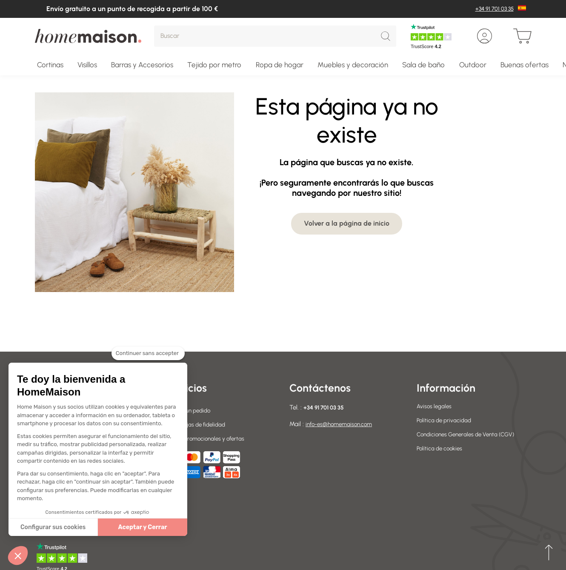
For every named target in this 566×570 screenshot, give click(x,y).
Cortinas (50, 64)
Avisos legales (436, 406)
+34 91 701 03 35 (494, 9)
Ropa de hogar (279, 64)
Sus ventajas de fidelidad (197, 424)
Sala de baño (423, 64)
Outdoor (472, 64)
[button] (18, 555)
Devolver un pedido (189, 410)
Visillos (87, 64)
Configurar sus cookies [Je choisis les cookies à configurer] (53, 527)
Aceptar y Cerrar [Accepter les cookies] (142, 527)
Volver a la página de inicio (346, 223)
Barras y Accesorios (142, 64)
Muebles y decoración (352, 64)
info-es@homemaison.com (343, 424)
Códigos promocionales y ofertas (207, 438)
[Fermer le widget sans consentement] (148, 358)
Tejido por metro (214, 64)
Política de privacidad (447, 420)
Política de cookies (442, 458)
